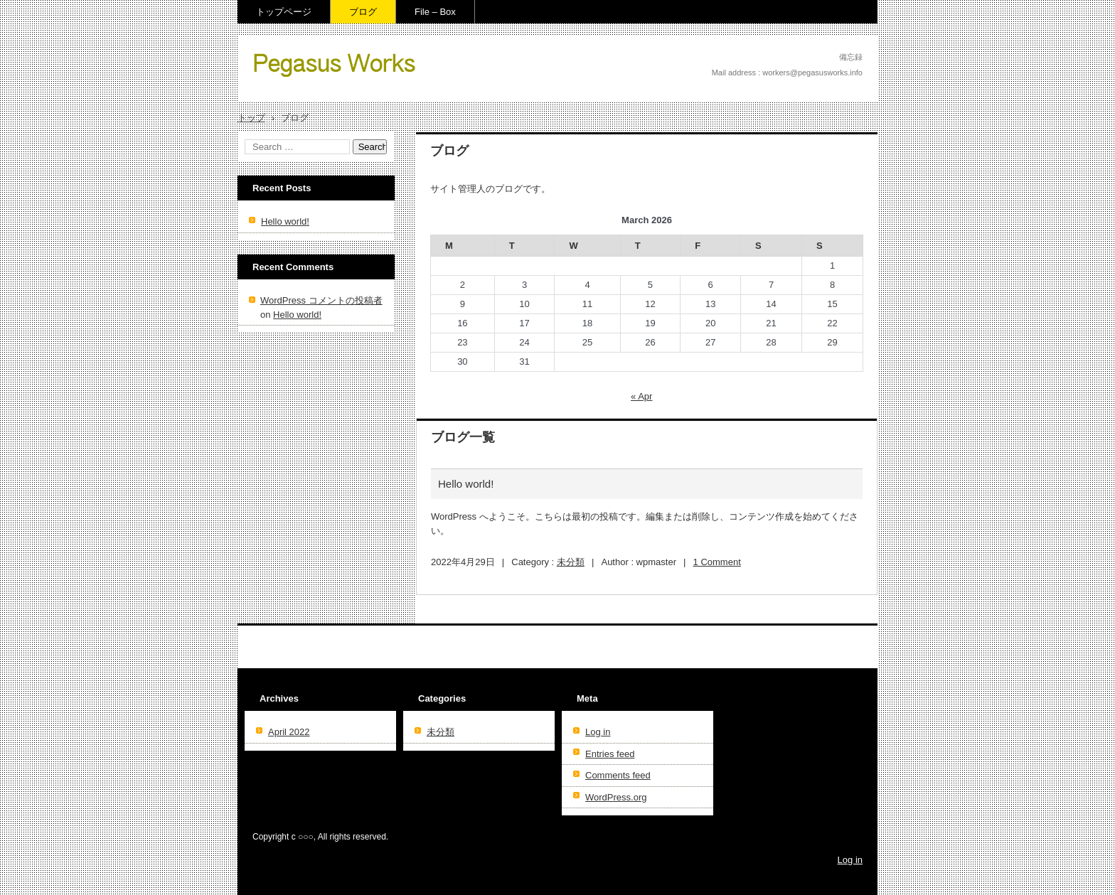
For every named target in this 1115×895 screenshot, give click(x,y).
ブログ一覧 (463, 437)
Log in (597, 732)
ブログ (363, 11)
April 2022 (289, 732)
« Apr (641, 396)
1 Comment (717, 562)
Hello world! (466, 484)
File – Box (282, 97)
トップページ (283, 11)
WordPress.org (615, 797)
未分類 (571, 562)
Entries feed (609, 754)
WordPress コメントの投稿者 (321, 300)
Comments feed (618, 775)
